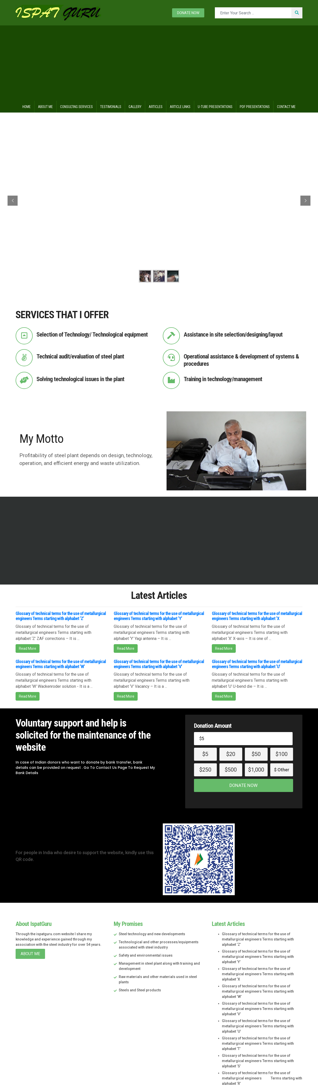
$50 (256, 754)
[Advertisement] (159, 63)
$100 (281, 754)
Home (26, 107)
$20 (230, 754)
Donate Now (243, 785)
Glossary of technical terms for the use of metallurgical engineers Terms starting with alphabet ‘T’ (258, 1043)
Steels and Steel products (140, 990)
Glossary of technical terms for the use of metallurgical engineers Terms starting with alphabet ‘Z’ (61, 616)
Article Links (180, 107)
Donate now (188, 13)
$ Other (281, 769)
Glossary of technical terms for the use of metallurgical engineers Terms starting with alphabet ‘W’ (61, 664)
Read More (27, 648)
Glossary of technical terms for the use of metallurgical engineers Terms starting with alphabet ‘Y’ (159, 616)
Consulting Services (76, 107)
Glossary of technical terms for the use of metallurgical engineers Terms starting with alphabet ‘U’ (257, 664)
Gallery (135, 107)
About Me (45, 107)
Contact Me (286, 107)
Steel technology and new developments (152, 934)
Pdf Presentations (255, 107)
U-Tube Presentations (215, 107)
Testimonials (110, 107)
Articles (156, 107)
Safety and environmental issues (146, 955)
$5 (205, 754)
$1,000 (256, 770)
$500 (231, 770)
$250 (205, 770)
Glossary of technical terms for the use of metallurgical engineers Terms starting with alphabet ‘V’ (159, 664)
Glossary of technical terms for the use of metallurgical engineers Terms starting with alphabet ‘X (257, 616)
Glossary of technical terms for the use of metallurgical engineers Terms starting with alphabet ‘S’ (258, 1061)
